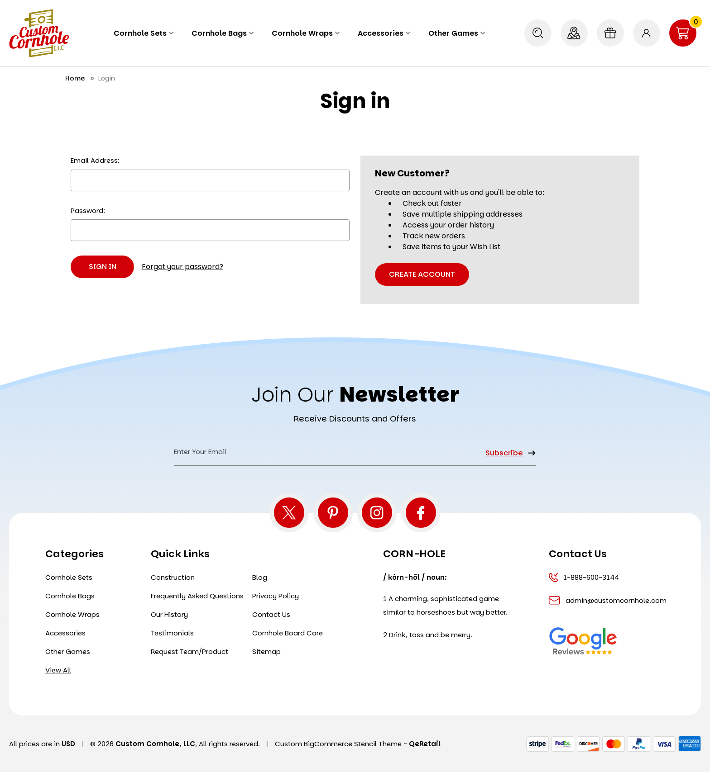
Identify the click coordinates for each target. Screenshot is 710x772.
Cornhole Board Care (287, 633)
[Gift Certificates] (610, 33)
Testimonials (172, 633)
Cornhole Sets (143, 33)
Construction (173, 577)
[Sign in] (646, 33)
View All (58, 670)
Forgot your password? (182, 266)
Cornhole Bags (223, 33)
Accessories (384, 33)
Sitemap (266, 651)
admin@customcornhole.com (603, 600)
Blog (259, 577)
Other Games (456, 33)
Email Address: (95, 160)
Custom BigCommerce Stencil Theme (338, 743)
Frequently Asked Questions (197, 596)
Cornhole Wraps (306, 33)
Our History (169, 614)
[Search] (538, 33)
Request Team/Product (189, 651)
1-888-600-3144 (584, 577)
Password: (88, 210)
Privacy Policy (275, 596)
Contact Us (271, 614)
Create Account (422, 274)
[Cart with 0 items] (682, 33)
